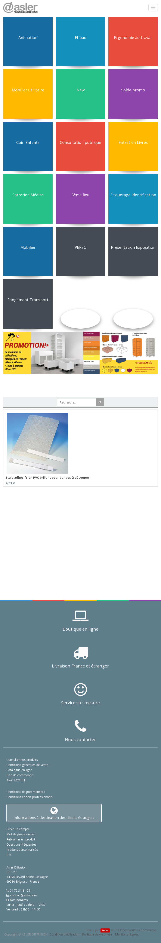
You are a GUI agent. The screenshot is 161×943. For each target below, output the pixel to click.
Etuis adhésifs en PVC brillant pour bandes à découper (47, 477)
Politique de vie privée (97, 934)
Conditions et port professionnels (29, 797)
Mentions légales (127, 934)
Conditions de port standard (25, 792)
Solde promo (133, 89)
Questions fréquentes (21, 844)
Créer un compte (18, 829)
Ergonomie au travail (133, 37)
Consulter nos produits (22, 760)
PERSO (81, 247)
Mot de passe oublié (20, 834)
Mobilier (28, 247)
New (81, 89)
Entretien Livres (133, 142)
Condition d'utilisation (64, 934)
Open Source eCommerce (138, 930)
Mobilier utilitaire (28, 89)
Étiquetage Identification (133, 194)
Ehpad (80, 37)
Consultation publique (80, 142)
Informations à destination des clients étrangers (54, 813)
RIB (8, 855)
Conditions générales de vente (27, 765)
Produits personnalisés (22, 850)
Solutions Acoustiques (133, 299)
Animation (27, 37)
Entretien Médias (28, 194)
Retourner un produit (20, 839)
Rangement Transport (28, 299)
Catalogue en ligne (19, 770)
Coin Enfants (28, 142)
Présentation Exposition (133, 247)
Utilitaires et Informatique (80, 299)
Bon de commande (19, 775)
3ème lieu (80, 194)
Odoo (105, 930)
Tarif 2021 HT (15, 780)
